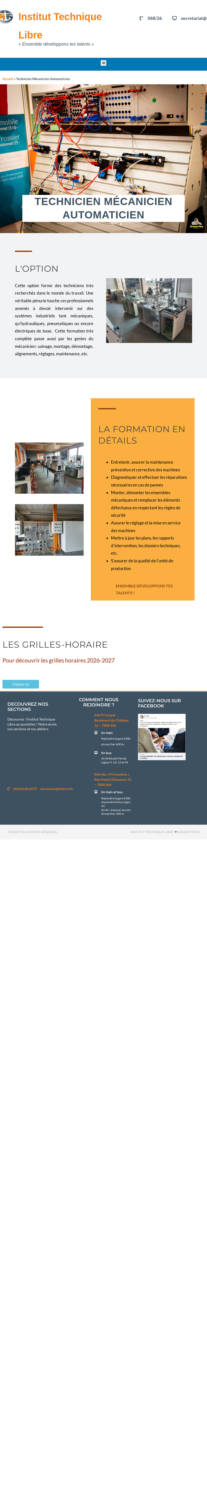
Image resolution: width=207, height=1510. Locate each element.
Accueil (7, 79)
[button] (103, 63)
